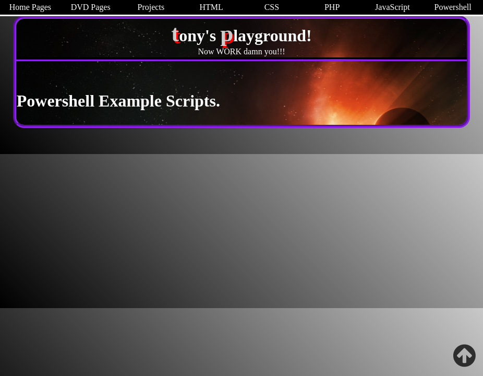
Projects (151, 7)
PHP (332, 7)
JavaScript (392, 7)
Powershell (453, 7)
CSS (271, 7)
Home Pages (30, 7)
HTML (211, 7)
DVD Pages (91, 7)
